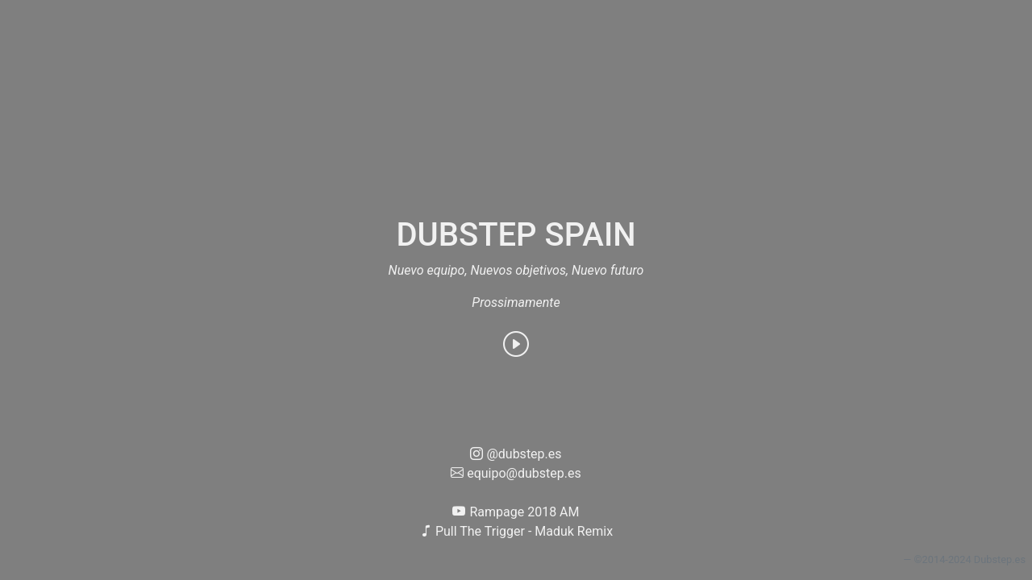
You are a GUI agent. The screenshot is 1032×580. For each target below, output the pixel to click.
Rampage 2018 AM (515, 512)
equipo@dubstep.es (515, 473)
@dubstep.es (515, 454)
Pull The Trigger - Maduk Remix (516, 531)
